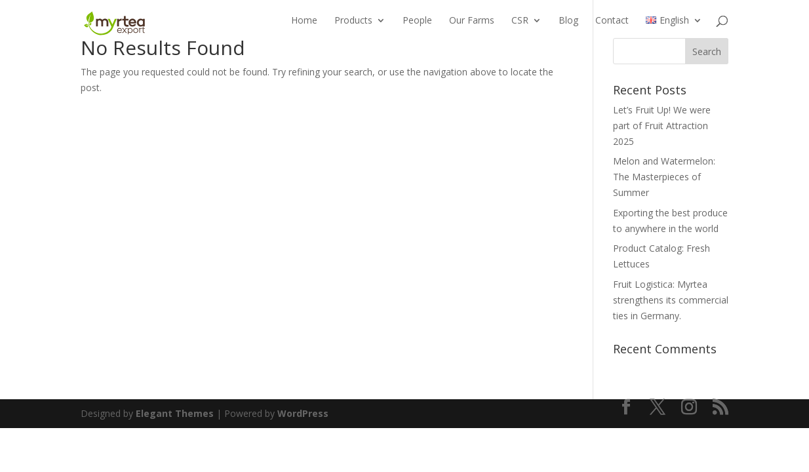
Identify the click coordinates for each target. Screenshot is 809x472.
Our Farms (471, 27)
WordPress (302, 413)
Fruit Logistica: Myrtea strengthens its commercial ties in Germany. (670, 300)
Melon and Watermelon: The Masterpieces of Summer (664, 177)
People (417, 27)
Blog (568, 27)
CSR (519, 27)
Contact (612, 27)
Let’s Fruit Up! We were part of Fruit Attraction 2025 (662, 126)
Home (304, 27)
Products (353, 27)
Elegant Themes (175, 413)
